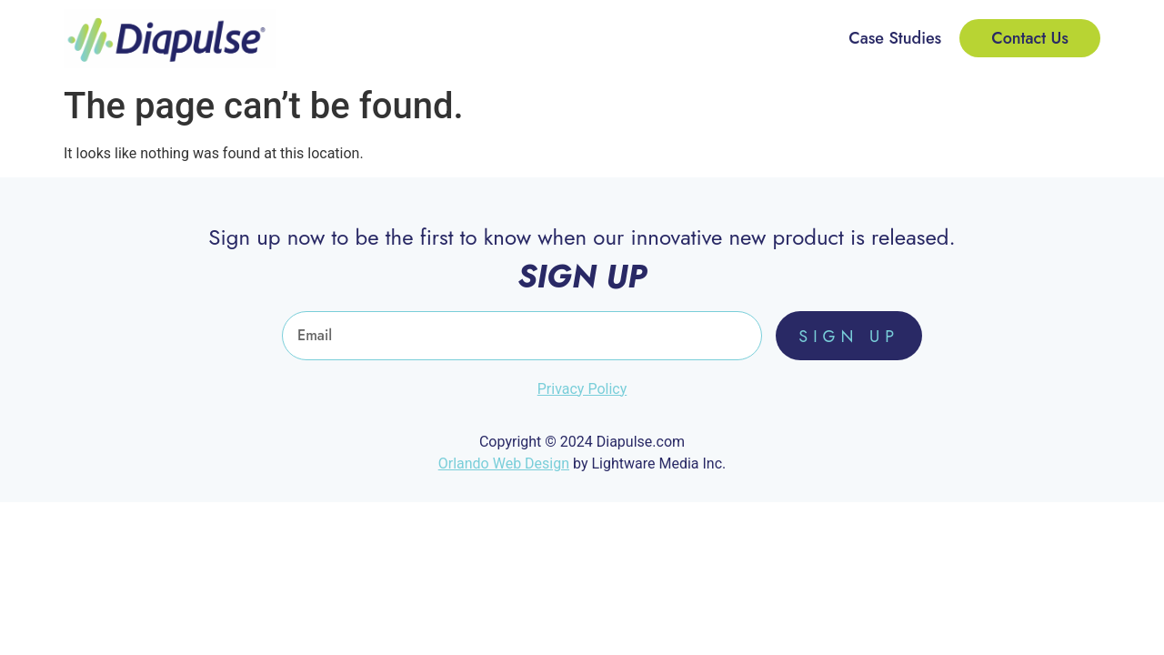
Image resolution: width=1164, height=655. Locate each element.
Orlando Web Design (503, 463)
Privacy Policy (582, 389)
